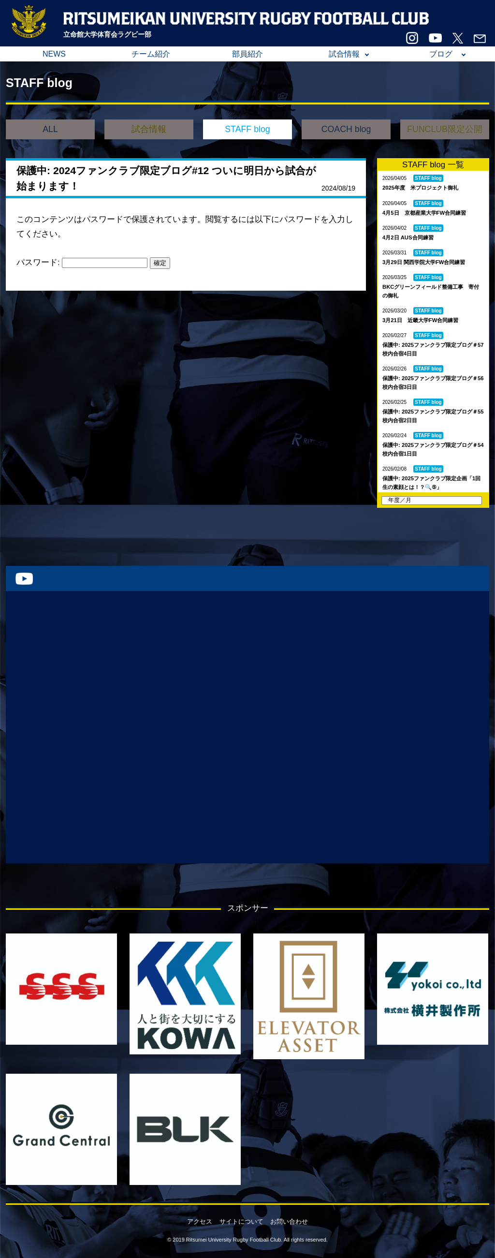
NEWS (54, 54)
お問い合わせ (289, 1221)
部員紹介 (247, 54)
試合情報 (344, 54)
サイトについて (241, 1221)
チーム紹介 (150, 54)
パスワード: (81, 262)
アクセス (199, 1221)
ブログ (440, 54)
